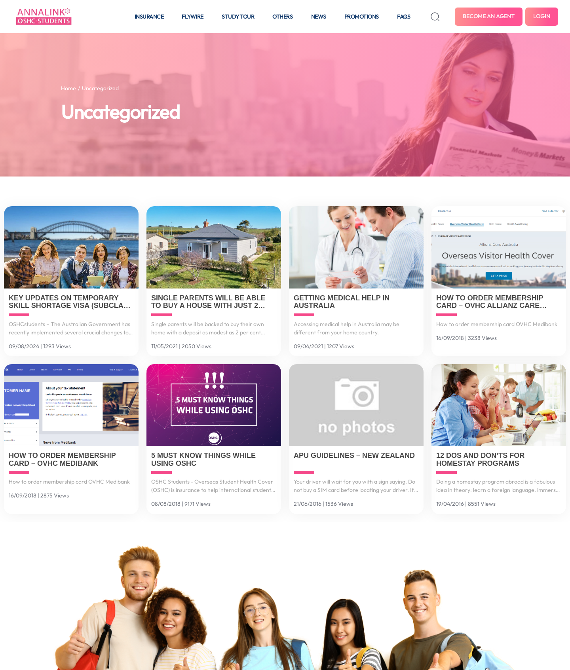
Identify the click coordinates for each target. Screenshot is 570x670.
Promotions (361, 16)
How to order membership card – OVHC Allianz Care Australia (489, 302)
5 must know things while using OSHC (203, 459)
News (318, 16)
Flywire (192, 16)
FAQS (403, 16)
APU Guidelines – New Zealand (354, 455)
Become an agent (489, 16)
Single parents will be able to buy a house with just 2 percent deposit (208, 302)
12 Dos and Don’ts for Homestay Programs (480, 459)
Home (68, 88)
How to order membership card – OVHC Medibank (62, 459)
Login (541, 16)
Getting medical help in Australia (342, 302)
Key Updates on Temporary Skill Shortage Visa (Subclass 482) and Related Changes (71, 302)
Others (282, 16)
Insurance (149, 16)
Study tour (238, 16)
